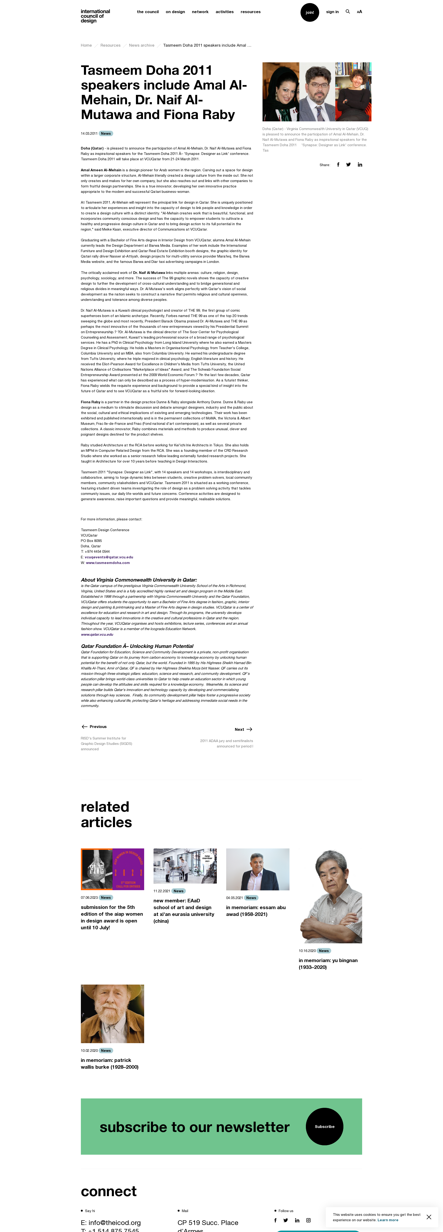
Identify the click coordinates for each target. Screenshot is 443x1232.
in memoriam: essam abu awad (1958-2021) (256, 910)
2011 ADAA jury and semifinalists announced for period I (226, 743)
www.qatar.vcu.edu (97, 634)
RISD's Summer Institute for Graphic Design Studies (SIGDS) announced (106, 743)
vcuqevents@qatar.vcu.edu (109, 557)
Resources (110, 45)
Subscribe (325, 1126)
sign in (332, 11)
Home (86, 45)
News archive (141, 45)
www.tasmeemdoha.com (108, 562)
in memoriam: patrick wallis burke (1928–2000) (110, 1063)
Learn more (388, 1220)
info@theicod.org (115, 1222)
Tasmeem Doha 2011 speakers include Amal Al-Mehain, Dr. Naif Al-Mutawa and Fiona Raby (208, 45)
